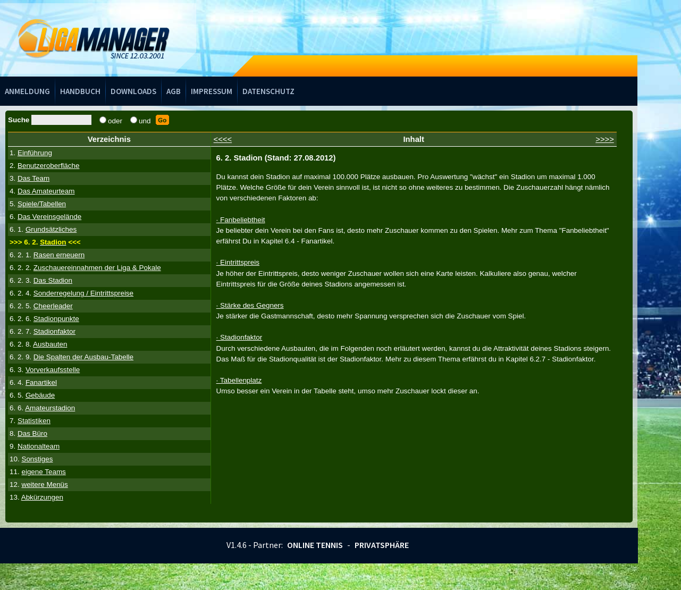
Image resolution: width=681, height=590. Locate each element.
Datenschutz (268, 91)
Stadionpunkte (56, 319)
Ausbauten (50, 344)
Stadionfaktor (54, 331)
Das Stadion (52, 280)
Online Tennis (315, 545)
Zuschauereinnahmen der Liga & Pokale (97, 268)
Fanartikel (41, 382)
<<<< (223, 139)
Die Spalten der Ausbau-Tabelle (83, 357)
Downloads (133, 91)
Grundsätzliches (51, 229)
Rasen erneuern (59, 255)
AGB (173, 91)
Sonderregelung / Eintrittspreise (83, 293)
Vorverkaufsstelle (53, 370)
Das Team (33, 178)
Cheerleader (53, 306)
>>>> (604, 139)
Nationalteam (39, 446)
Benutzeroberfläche (49, 166)
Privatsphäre (382, 545)
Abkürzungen (42, 497)
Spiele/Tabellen (42, 204)
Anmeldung (27, 91)
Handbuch (80, 91)
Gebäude (40, 395)
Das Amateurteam (46, 191)
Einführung (35, 153)
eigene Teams (43, 472)
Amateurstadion (50, 408)
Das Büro (32, 433)
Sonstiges (37, 459)
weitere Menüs (44, 484)
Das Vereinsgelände (49, 217)
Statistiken (34, 421)
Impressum (211, 91)
